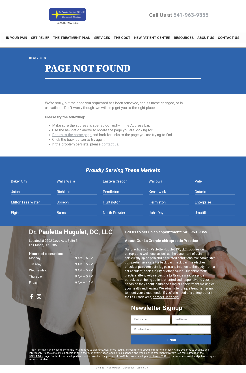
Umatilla (201, 215)
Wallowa (155, 184)
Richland (63, 194)
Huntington (111, 205)
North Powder (114, 215)
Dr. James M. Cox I (159, 358)
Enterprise (203, 205)
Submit (170, 343)
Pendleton (111, 194)
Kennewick (157, 194)
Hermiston (157, 205)
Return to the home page (72, 137)
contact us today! (165, 300)
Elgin (15, 215)
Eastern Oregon (115, 184)
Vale (198, 184)
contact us (110, 147)
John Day (156, 215)
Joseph (63, 205)
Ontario (200, 194)
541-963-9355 (190, 15)
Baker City (19, 184)
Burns (61, 215)
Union (15, 194)
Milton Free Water (25, 205)
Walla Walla (66, 184)
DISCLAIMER (36, 358)
